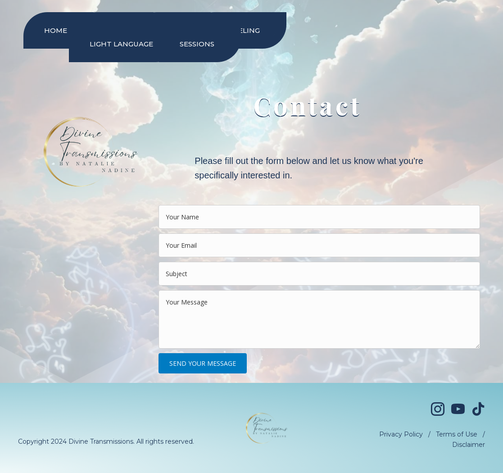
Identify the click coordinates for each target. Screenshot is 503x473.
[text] (319, 217)
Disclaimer (468, 445)
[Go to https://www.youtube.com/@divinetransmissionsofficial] (458, 410)
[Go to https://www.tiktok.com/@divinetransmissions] (478, 409)
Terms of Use (456, 434)
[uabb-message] (319, 319)
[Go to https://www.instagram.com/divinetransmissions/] (437, 410)
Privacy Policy (401, 434)
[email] (319, 245)
